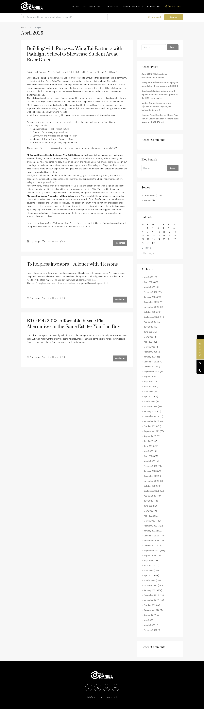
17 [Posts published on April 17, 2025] (159, 235)
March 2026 (149, 287)
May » (151, 253)
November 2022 (151, 481)
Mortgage (112, 6)
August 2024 (150, 376)
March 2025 (149, 347)
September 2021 (152, 550)
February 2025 (150, 352)
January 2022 (150, 530)
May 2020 (148, 620)
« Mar (144, 253)
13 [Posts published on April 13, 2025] (174, 232)
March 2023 (149, 461)
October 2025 (150, 312)
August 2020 (150, 615)
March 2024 (149, 401)
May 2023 (148, 451)
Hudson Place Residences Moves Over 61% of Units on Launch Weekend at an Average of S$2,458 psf (160, 119)
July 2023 (148, 441)
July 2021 (148, 560)
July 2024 (148, 381)
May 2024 (148, 391)
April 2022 (149, 516)
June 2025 (149, 332)
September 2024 (152, 371)
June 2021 (149, 565)
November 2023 (151, 421)
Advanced (154, 17)
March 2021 (149, 580)
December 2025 (151, 302)
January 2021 (150, 590)
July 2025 (148, 327)
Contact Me (153, 6)
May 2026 (148, 277)
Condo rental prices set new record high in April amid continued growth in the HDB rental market (160, 94)
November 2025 (151, 307)
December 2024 (151, 361)
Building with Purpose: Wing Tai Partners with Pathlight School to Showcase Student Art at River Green (74, 54)
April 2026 (149, 282)
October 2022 (150, 486)
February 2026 (150, 292)
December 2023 (151, 416)
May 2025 (148, 337)
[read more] (91, 280)
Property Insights (133, 6)
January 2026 (150, 297)
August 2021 (150, 555)
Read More (120, 243)
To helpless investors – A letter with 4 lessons (72, 264)
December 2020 (151, 595)
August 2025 (150, 322)
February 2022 (150, 526)
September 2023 (152, 431)
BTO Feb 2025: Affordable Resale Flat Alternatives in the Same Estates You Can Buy (73, 324)
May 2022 (148, 511)
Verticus (148, 200)
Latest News (52, 241)
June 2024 (149, 386)
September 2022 (152, 491)
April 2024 (149, 396)
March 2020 (149, 625)
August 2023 (150, 436)
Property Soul (101, 283)
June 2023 (149, 446)
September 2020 (152, 610)
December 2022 (151, 476)
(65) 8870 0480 (172, 6)
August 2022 (150, 496)
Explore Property (93, 6)
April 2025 (149, 342)
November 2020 (151, 600)
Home (75, 6)
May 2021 (148, 570)
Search (173, 17)
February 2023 (150, 466)
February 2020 (150, 630)
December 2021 (151, 535)
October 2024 (150, 366)
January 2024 (150, 411)
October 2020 (150, 605)
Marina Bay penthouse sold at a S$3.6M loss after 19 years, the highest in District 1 (156, 106)
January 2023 (150, 471)
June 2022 (149, 506)
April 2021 (149, 575)
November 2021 (151, 540)
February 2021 (150, 585)
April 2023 (149, 456)
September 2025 (152, 317)
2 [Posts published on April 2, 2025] (152, 228)
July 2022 (148, 501)
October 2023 (150, 426)
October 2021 (150, 545)
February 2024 (150, 406)
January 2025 (150, 356)
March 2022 (149, 521)
